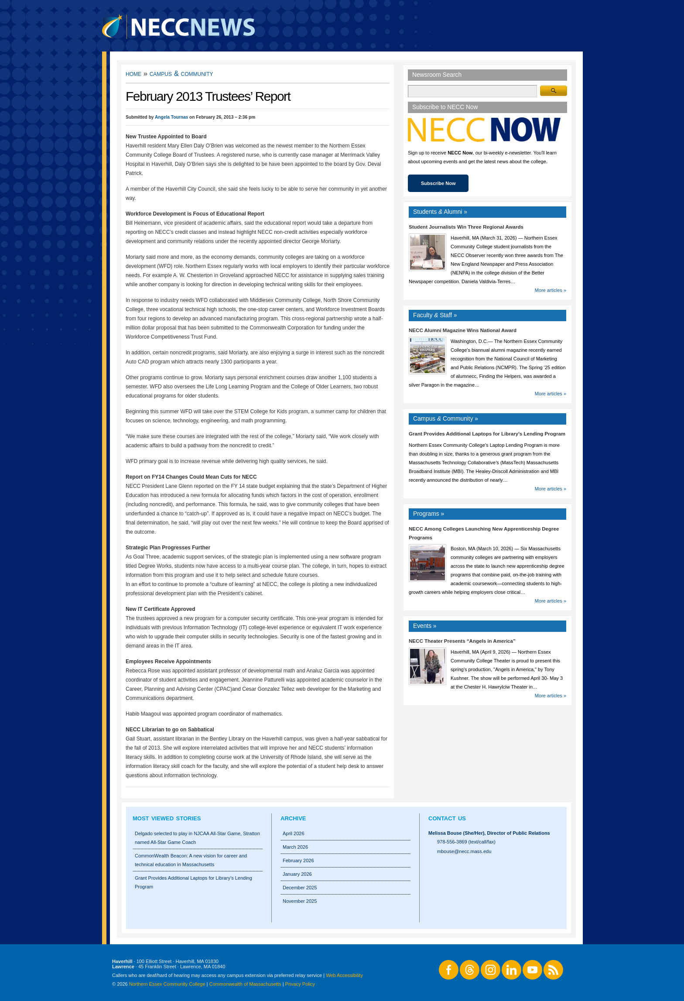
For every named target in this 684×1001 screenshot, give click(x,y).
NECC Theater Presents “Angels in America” (462, 641)
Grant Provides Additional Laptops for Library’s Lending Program (487, 433)
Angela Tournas (171, 117)
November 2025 (300, 901)
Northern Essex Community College (167, 984)
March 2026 (295, 847)
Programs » (428, 514)
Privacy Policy (300, 984)
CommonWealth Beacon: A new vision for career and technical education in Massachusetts (191, 860)
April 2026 (293, 833)
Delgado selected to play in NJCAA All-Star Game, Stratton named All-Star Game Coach (197, 838)
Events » (425, 626)
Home (133, 73)
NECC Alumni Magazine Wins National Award (462, 330)
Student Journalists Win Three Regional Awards (466, 227)
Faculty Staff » (435, 315)
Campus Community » (445, 418)
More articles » (550, 290)
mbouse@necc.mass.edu (464, 851)
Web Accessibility (344, 975)
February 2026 (298, 860)
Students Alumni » (440, 212)
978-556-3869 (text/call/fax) (466, 841)
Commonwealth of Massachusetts (245, 984)
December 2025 (300, 887)
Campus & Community (181, 73)
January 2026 (297, 874)
